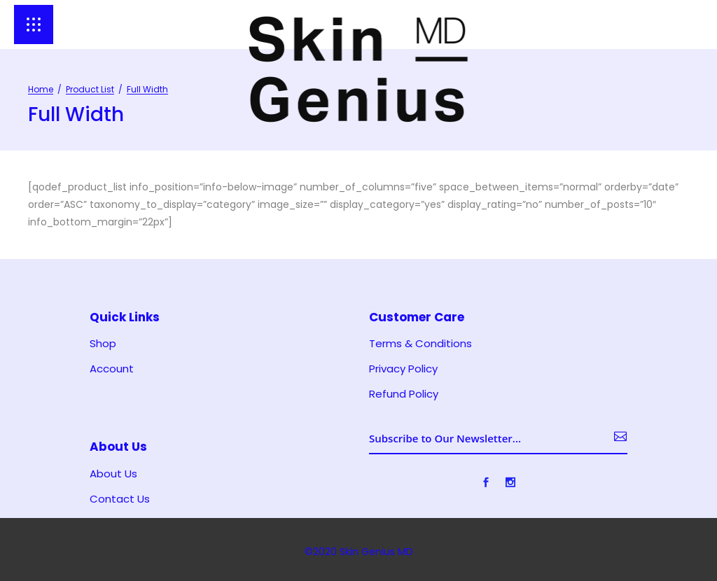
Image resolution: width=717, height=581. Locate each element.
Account (112, 369)
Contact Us (120, 499)
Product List (90, 89)
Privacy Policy (403, 369)
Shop (103, 344)
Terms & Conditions (420, 344)
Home (40, 89)
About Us (113, 474)
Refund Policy (403, 394)
